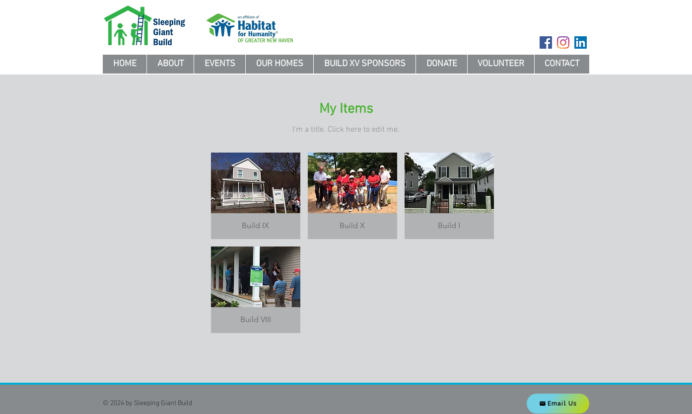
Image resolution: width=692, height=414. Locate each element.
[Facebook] (546, 42)
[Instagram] (563, 42)
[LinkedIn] (580, 42)
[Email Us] (558, 404)
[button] (255, 196)
